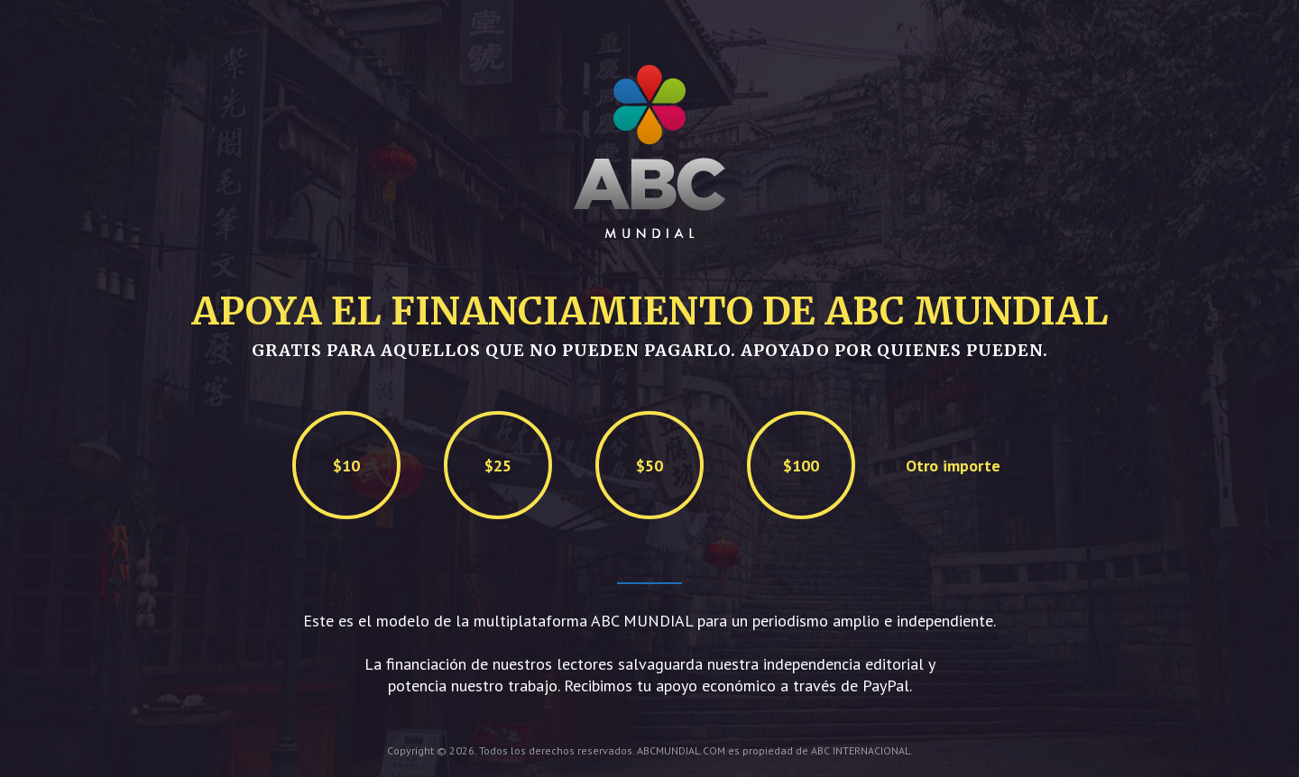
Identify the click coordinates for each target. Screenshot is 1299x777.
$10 (346, 465)
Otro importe (953, 465)
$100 (801, 465)
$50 (649, 465)
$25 (497, 465)
